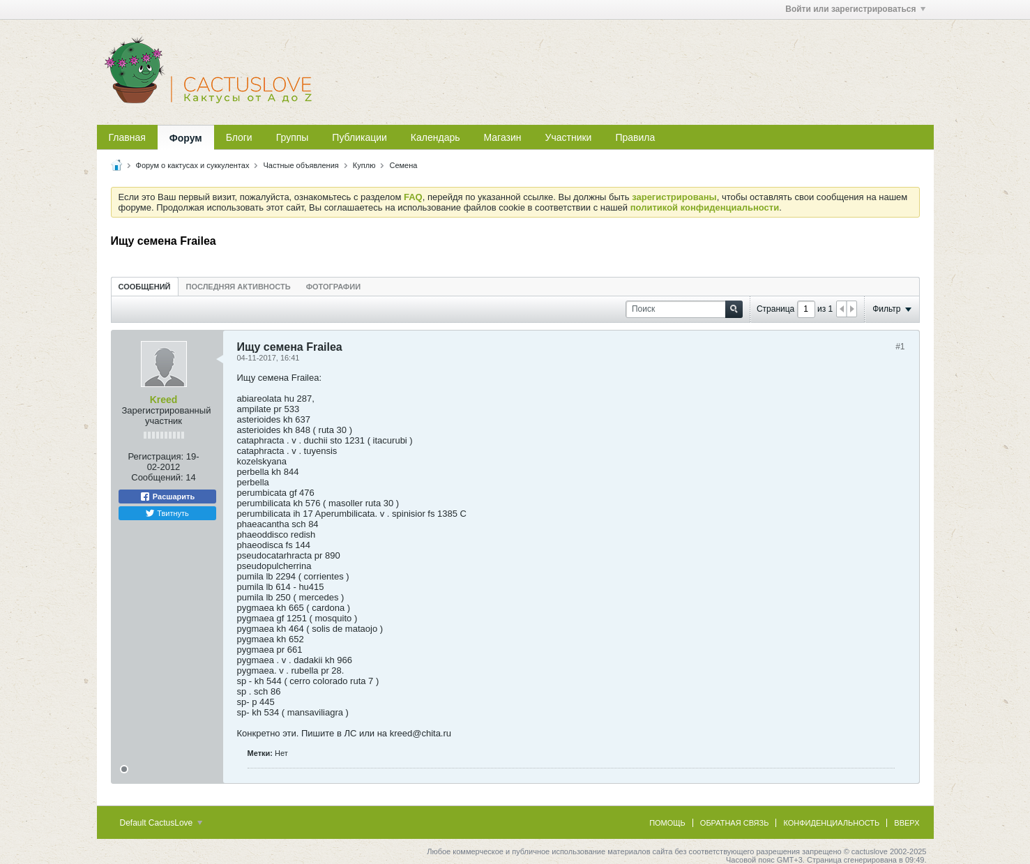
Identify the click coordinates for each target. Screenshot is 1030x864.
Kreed (164, 399)
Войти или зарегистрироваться (855, 9)
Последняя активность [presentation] (238, 286)
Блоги (239, 137)
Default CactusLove (161, 823)
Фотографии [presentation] (333, 286)
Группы (292, 137)
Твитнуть (167, 513)
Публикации (359, 137)
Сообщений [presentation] (145, 286)
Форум (185, 138)
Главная (127, 137)
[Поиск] (684, 309)
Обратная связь (734, 823)
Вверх (906, 823)
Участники (568, 137)
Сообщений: (157, 477)
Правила (635, 137)
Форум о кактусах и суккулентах (193, 165)
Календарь (435, 137)
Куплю (364, 165)
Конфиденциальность (831, 823)
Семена (403, 165)
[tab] (145, 286)
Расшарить (167, 496)
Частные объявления (300, 165)
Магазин (503, 137)
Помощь (667, 823)
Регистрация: (155, 456)
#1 (899, 346)
